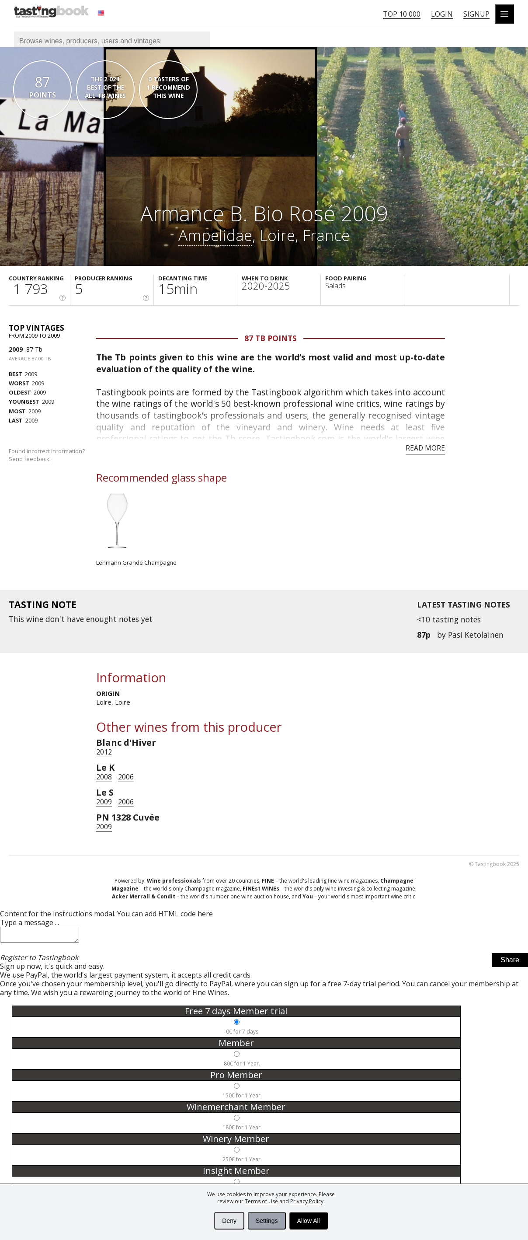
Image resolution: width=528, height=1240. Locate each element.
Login (442, 14)
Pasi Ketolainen (476, 634)
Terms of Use (261, 1201)
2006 (126, 777)
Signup (476, 14)
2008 (104, 777)
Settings (267, 1220)
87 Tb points (270, 338)
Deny (229, 1220)
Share (509, 962)
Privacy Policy (306, 1201)
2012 (104, 752)
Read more (425, 448)
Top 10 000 (401, 14)
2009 (16, 349)
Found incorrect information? (47, 455)
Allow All (308, 1220)
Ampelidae (215, 234)
